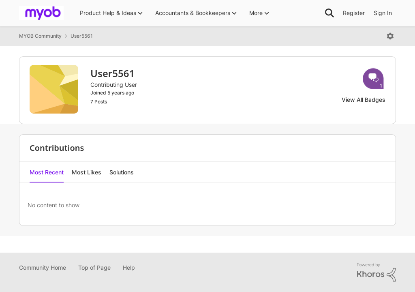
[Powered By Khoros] (376, 272)
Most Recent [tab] (47, 172)
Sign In (383, 12)
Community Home (42, 267)
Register (354, 12)
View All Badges (363, 99)
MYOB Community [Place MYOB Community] (40, 36)
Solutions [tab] (121, 172)
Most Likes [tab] (86, 172)
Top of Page (94, 267)
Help (129, 267)
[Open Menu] (390, 36)
